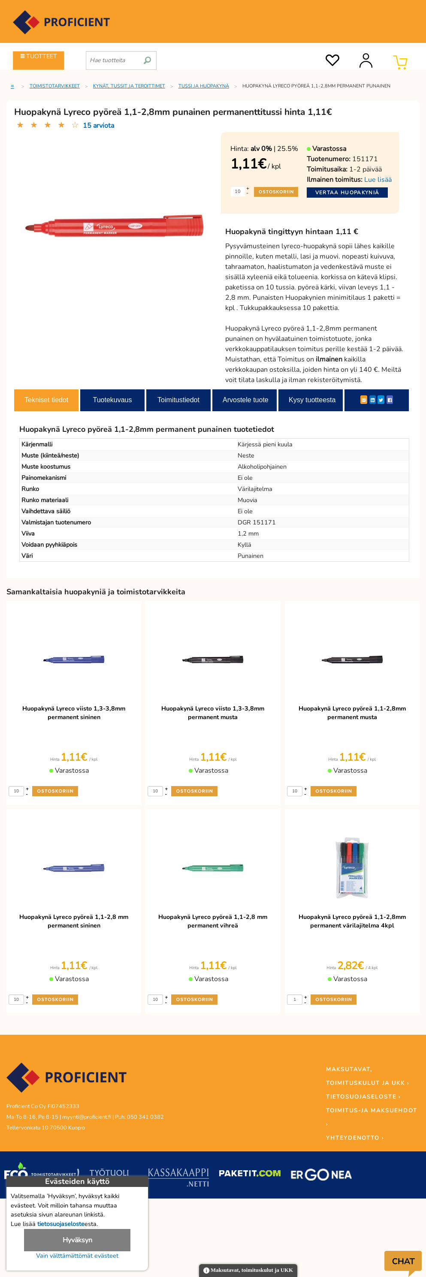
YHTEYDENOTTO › (355, 1138)
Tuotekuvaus (112, 400)
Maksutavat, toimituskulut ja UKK (248, 1270)
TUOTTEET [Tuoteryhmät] (39, 56)
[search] (147, 57)
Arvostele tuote (246, 400)
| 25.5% (274, 149)
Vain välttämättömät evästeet (77, 1255)
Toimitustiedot (178, 400)
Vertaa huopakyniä (347, 192)
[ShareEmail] (363, 399)
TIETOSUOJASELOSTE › (363, 1097)
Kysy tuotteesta (312, 400)
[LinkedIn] (372, 399)
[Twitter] (381, 399)
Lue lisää (378, 179)
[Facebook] (390, 399)
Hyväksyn (77, 1240)
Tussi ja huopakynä (203, 86)
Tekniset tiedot (46, 400)
